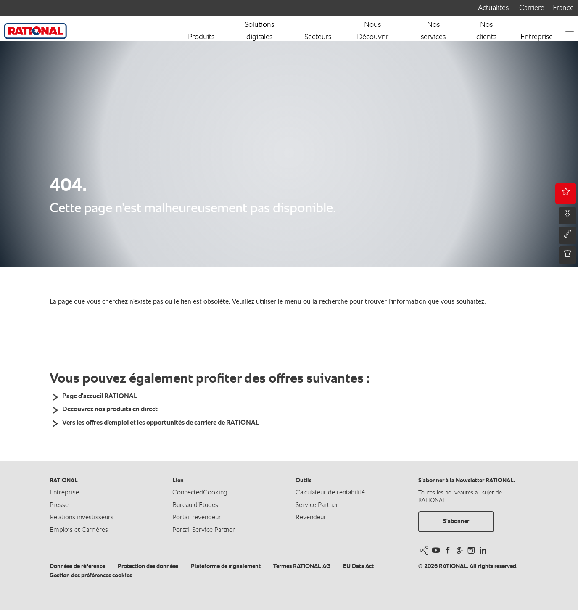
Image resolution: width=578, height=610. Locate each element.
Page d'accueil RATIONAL (99, 396)
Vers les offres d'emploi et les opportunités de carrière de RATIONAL (160, 423)
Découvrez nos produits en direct (110, 409)
